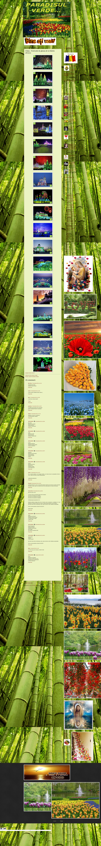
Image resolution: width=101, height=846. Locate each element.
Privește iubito (68, 230)
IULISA (29, 413)
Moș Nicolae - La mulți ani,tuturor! (69, 224)
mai (66, 242)
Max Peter (30, 383)
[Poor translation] (4, 829)
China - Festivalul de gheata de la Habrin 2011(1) (71, 201)
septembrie (68, 236)
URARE (67, 202)
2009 (66, 253)
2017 (66, 182)
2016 (66, 184)
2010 (66, 251)
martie (67, 246)
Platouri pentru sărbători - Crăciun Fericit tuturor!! (70, 205)
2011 (66, 192)
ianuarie (67, 249)
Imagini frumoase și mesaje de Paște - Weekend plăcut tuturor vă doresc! (73, 120)
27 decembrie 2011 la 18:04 (40, 421)
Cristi (29, 390)
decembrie (68, 193)
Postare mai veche (57, 583)
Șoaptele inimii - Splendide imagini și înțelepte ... (70, 229)
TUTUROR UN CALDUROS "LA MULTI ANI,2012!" (71, 196)
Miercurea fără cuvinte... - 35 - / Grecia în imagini (71, 212)
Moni (29, 397)
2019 (66, 179)
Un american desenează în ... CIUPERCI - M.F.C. (72, 97)
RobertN (29, 483)
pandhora (30, 406)
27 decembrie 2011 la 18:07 (40, 450)
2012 (66, 190)
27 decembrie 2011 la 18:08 (40, 461)
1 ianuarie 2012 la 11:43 (35, 548)
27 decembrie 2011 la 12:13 (37, 383)
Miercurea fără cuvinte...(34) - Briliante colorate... (71, 221)
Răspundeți (30, 387)
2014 (66, 187)
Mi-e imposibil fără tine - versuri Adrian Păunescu (71, 214)
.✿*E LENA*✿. (31, 421)
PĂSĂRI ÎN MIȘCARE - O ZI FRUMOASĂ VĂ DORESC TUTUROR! (73, 113)
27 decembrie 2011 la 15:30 (35, 397)
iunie (67, 241)
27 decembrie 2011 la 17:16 (36, 413)
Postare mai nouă (28, 583)
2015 (66, 185)
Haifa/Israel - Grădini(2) (70, 209)
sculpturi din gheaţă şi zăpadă (34, 376)
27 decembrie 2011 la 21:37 (35, 472)
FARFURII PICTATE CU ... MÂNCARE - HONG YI (73, 136)
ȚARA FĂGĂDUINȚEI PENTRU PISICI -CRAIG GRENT (72, 163)
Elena (29, 548)
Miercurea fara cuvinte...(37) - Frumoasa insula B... (71, 198)
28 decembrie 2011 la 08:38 (40, 524)
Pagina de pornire (42, 583)
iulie (66, 239)
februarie (67, 247)
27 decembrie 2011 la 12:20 (35, 390)
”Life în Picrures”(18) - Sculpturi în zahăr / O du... (71, 217)
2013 (66, 189)
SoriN (29, 472)
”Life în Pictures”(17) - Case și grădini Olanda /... (71, 226)
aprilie (67, 244)
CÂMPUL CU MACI (72, 104)
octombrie (68, 234)
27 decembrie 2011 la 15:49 (37, 406)
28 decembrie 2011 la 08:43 (40, 535)
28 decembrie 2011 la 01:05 (36, 483)
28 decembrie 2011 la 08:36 (40, 513)
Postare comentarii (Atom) (33, 585)
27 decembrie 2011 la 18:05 (40, 431)
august (67, 237)
